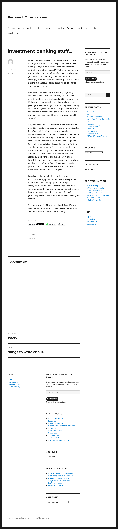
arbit (29, 28)
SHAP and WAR (53, 438)
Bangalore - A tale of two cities (59, 481)
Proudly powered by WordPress (38, 518)
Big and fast (52, 428)
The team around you (56, 423)
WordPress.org (14, 387)
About (21, 28)
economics (59, 28)
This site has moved (55, 419)
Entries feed (13, 382)
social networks (15, 33)
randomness (83, 28)
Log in (11, 380)
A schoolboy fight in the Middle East (61, 426)
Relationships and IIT (56, 485)
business (39, 28)
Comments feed (15, 384)
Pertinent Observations (27, 17)
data (48, 28)
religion (95, 28)
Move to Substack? (55, 431)
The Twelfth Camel (55, 483)
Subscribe (52, 399)
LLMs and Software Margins (58, 440)
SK (9, 66)
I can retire (52, 421)
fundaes (70, 28)
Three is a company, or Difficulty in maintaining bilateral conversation (96, 188)
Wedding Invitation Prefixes (58, 478)
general (10, 73)
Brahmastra (52, 433)
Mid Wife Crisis (53, 436)
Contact (11, 28)
